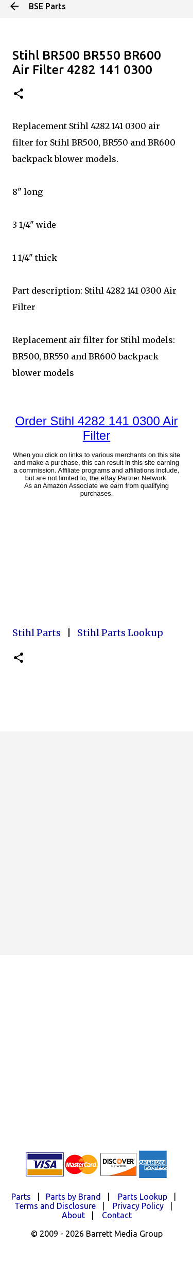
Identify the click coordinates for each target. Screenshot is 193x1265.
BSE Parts (47, 6)
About (73, 1215)
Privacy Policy (138, 1205)
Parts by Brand (73, 1196)
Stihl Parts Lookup (120, 633)
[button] (18, 94)
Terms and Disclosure (55, 1205)
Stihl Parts (36, 633)
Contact (117, 1215)
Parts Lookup (142, 1196)
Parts (21, 1196)
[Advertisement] (96, 843)
